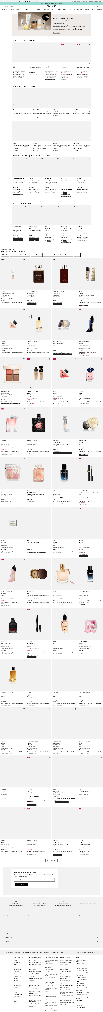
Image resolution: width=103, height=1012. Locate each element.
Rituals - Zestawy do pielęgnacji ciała (49, 983)
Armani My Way (33, 993)
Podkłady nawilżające (65, 976)
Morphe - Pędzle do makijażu (51, 1010)
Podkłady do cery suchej (65, 973)
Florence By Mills (18, 971)
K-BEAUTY (25, 9)
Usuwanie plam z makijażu (66, 962)
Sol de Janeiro (17, 962)
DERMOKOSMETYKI (89, 9)
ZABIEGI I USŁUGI (98, 1)
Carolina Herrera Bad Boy (35, 995)
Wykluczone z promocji (50, 1008)
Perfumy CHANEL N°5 (34, 998)
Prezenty (90, 1)
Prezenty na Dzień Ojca (81, 970)
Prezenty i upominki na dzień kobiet (51, 975)
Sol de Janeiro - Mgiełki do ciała (51, 1003)
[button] (51, 933)
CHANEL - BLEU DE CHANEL (36, 962)
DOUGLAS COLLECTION (76, 9)
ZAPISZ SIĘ (21, 884)
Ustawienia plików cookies (57, 952)
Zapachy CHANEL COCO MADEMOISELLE (35, 1001)
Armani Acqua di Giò (34, 973)
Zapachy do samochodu (65, 971)
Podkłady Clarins (49, 980)
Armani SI (31, 980)
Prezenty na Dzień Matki (81, 968)
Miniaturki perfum (49, 994)
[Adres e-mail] (34, 880)
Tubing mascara (64, 964)
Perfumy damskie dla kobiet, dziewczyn (51, 961)
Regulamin (46, 952)
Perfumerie (84, 1)
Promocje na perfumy (50, 985)
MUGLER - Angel (33, 1006)
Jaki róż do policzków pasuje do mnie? (66, 993)
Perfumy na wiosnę (80, 963)
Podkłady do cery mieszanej (66, 998)
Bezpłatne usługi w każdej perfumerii (82, 997)
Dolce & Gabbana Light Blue (35, 964)
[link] (20, 60)
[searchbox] (14, 6)
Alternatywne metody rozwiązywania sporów (32, 952)
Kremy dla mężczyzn (65, 987)
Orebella (16, 980)
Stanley (15, 960)
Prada (15, 992)
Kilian (15, 1003)
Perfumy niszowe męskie (81, 987)
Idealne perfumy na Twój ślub (67, 967)
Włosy (65, 9)
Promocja (47, 971)
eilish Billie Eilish (18, 996)
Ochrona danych (9, 952)
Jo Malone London (18, 969)
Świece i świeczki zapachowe (82, 992)
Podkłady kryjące (64, 978)
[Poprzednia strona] (46, 864)
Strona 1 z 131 (51, 864)
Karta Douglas (76, 1)
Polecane (47, 991)
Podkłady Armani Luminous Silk (51, 997)
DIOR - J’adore (32, 960)
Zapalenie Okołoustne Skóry (66, 995)
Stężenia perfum (64, 983)
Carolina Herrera (18, 985)
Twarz (53, 9)
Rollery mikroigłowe (80, 1007)
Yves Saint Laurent (18, 983)
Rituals (15, 967)
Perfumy (39, 9)
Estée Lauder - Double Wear (35, 971)
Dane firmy (17, 952)
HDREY (15, 964)
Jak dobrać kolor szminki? (82, 972)
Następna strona (51, 860)
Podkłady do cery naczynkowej (67, 1002)
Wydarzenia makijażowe (81, 994)
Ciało (59, 9)
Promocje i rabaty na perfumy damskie (51, 989)
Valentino (16, 987)
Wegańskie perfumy (80, 990)
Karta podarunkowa (49, 969)
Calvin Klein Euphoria (34, 1003)
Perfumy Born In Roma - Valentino (34, 986)
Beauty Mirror (79, 1000)
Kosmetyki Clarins (18, 994)
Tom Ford (16, 978)
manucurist (16, 999)
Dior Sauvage (32, 969)
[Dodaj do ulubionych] (26, 44)
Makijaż (46, 9)
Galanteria (78, 1002)
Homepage (3, 249)
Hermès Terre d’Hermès (34, 991)
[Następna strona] (89, 63)
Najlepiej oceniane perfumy (51, 1005)
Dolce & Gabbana (18, 989)
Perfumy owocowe (80, 985)
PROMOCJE (4, 9)
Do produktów (56, 32)
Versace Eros (32, 976)
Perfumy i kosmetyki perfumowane (49, 966)
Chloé (15, 1001)
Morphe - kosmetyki (18, 973)
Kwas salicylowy (79, 975)
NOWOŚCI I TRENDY (15, 9)
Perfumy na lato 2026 (81, 966)
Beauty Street (79, 1005)
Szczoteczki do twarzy (81, 977)
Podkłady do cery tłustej (65, 980)
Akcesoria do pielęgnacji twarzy (81, 980)
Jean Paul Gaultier (18, 976)
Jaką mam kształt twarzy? (66, 1004)
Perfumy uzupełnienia (50, 999)
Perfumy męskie (48, 963)
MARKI (32, 9)
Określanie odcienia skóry (66, 1000)
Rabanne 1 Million (33, 983)
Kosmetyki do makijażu (50, 977)
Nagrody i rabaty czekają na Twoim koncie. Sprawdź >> (51, 3)
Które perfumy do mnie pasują (67, 985)
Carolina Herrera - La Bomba (36, 967)
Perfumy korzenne (80, 983)
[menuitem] (5, 9)
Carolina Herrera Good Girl (35, 978)
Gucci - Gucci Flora (33, 988)
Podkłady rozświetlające (65, 989)
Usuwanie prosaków (65, 969)
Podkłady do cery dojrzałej (66, 960)
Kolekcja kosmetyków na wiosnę (81, 961)
